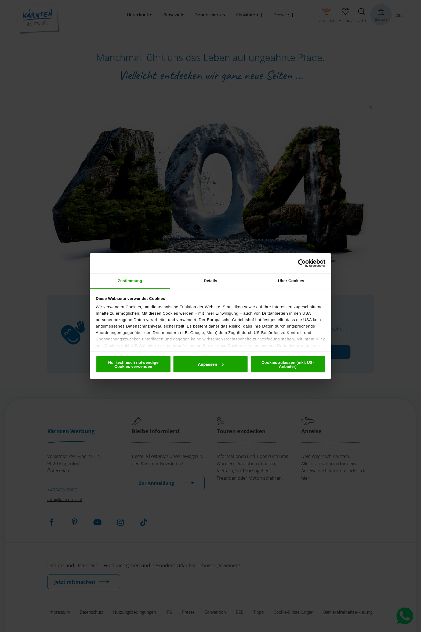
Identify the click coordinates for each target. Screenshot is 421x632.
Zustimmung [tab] (130, 280)
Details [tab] (210, 280)
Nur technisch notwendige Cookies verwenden (133, 364)
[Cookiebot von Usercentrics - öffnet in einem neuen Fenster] (301, 263)
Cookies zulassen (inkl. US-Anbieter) (288, 364)
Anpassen (211, 364)
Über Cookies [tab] (291, 280)
